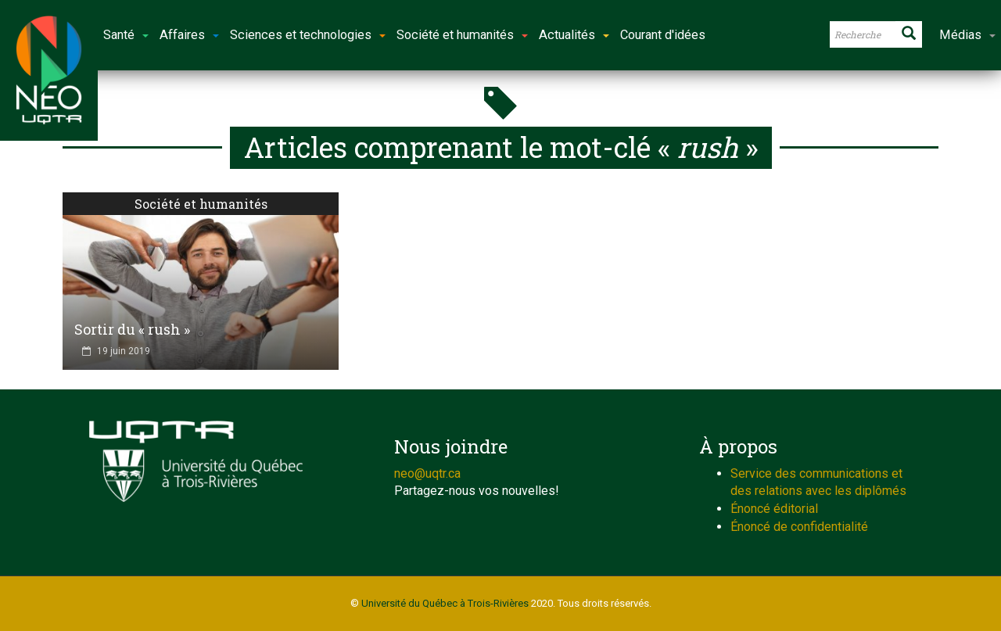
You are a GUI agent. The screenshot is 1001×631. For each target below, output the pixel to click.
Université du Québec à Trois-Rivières (445, 603)
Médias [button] (967, 34)
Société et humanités (201, 203)
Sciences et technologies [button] (308, 34)
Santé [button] (126, 34)
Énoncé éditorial (774, 508)
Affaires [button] (189, 34)
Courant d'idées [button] (662, 34)
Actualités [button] (574, 34)
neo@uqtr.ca (427, 473)
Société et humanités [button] (462, 34)
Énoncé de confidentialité (799, 526)
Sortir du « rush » (132, 329)
